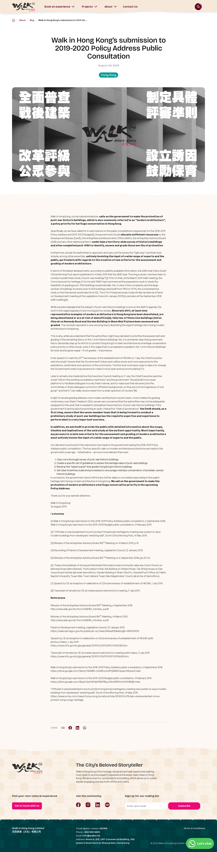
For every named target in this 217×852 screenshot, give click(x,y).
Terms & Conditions (194, 828)
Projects (89, 6)
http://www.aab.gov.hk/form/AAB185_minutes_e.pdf (80, 620)
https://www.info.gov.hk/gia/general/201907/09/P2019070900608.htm (90, 656)
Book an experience (59, 6)
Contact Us (130, 6)
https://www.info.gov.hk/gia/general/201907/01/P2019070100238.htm (89, 645)
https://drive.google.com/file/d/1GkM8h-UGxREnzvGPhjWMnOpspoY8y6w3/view (96, 670)
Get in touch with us (27, 805)
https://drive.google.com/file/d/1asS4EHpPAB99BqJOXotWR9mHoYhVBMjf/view (95, 681)
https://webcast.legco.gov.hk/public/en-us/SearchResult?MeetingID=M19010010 (95, 631)
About (110, 6)
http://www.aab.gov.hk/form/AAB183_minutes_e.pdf (80, 609)
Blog (32, 20)
